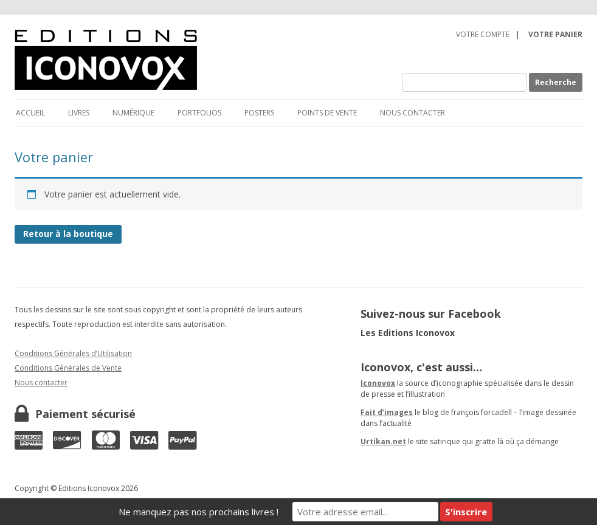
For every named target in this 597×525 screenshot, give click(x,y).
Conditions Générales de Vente (68, 368)
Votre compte (482, 34)
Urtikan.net (383, 441)
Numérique (133, 113)
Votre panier (555, 34)
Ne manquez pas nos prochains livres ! (198, 512)
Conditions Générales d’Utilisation (73, 353)
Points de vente (327, 113)
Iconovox (378, 383)
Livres (78, 113)
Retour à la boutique (68, 233)
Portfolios (199, 113)
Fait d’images (387, 412)
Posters (259, 113)
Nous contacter (412, 113)
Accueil (30, 113)
